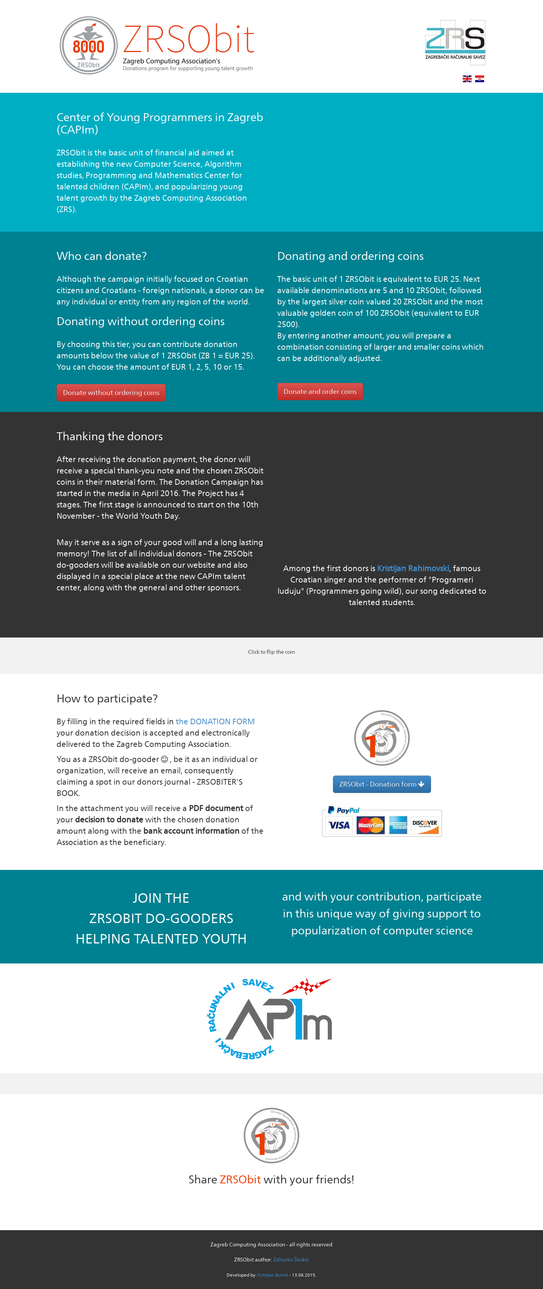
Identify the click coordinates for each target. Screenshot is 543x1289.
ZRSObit (240, 1179)
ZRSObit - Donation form (382, 784)
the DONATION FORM (215, 721)
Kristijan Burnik (273, 1275)
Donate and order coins (320, 391)
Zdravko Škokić (291, 1260)
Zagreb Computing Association (247, 1244)
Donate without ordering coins (111, 392)
